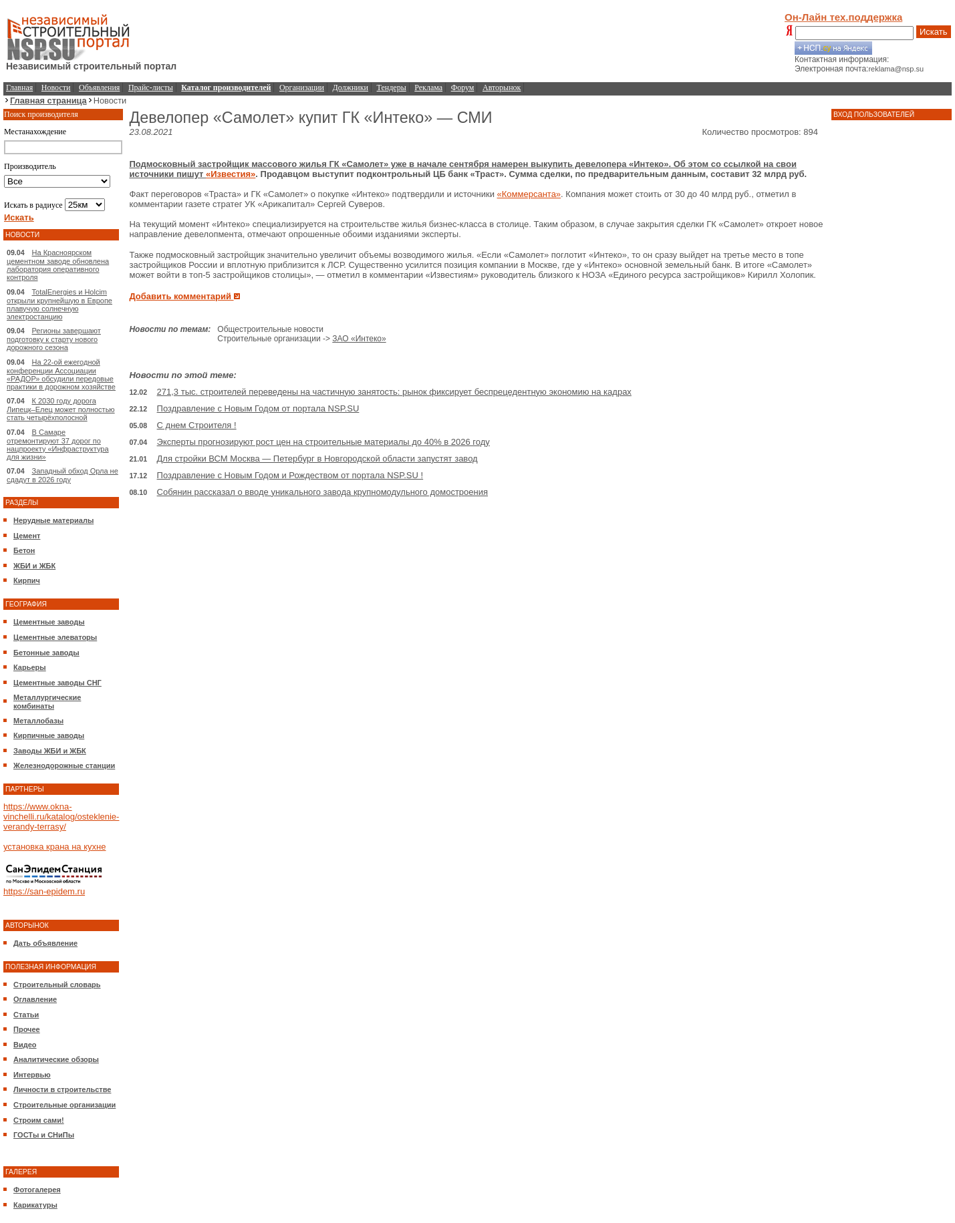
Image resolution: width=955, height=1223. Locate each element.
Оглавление (35, 999)
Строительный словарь (57, 985)
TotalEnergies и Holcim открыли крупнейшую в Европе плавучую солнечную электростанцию (59, 304)
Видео (25, 1045)
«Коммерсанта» (529, 194)
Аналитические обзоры (56, 1059)
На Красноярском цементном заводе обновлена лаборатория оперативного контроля (58, 264)
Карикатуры (35, 1205)
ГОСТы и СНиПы (43, 1135)
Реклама (428, 87)
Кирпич (26, 580)
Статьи (26, 1015)
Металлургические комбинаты (47, 701)
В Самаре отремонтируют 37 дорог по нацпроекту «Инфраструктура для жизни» (58, 444)
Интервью (32, 1075)
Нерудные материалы (53, 520)
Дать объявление (45, 943)
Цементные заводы (49, 622)
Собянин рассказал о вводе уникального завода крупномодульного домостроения (322, 492)
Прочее (26, 1029)
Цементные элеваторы (55, 637)
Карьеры (29, 667)
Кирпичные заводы (48, 735)
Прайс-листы (150, 87)
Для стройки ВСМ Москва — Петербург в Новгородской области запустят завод (317, 459)
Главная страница (48, 101)
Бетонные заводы (46, 653)
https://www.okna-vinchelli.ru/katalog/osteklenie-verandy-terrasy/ (61, 817)
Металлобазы (38, 721)
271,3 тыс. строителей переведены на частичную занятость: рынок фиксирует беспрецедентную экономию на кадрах (394, 392)
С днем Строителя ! (197, 425)
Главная (19, 87)
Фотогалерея (37, 1190)
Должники (350, 87)
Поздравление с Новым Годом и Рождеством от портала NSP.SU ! (290, 475)
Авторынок (502, 87)
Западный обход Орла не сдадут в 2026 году (62, 475)
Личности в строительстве (62, 1089)
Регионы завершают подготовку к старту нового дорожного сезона (54, 339)
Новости (56, 87)
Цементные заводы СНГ (57, 683)
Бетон (24, 550)
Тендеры (391, 87)
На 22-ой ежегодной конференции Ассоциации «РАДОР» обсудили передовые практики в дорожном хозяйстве (61, 374)
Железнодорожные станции (64, 765)
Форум (462, 87)
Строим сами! (38, 1120)
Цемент (26, 536)
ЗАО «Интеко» (359, 338)
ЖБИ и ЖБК (34, 566)
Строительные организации (64, 1105)
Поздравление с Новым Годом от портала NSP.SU (258, 408)
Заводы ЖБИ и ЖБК (49, 751)
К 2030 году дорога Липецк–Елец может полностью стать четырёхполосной (61, 409)
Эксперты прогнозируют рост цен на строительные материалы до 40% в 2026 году (323, 442)
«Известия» (230, 174)
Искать (934, 32)
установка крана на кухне (54, 847)
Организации (301, 87)
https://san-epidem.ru (44, 891)
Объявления (99, 87)
